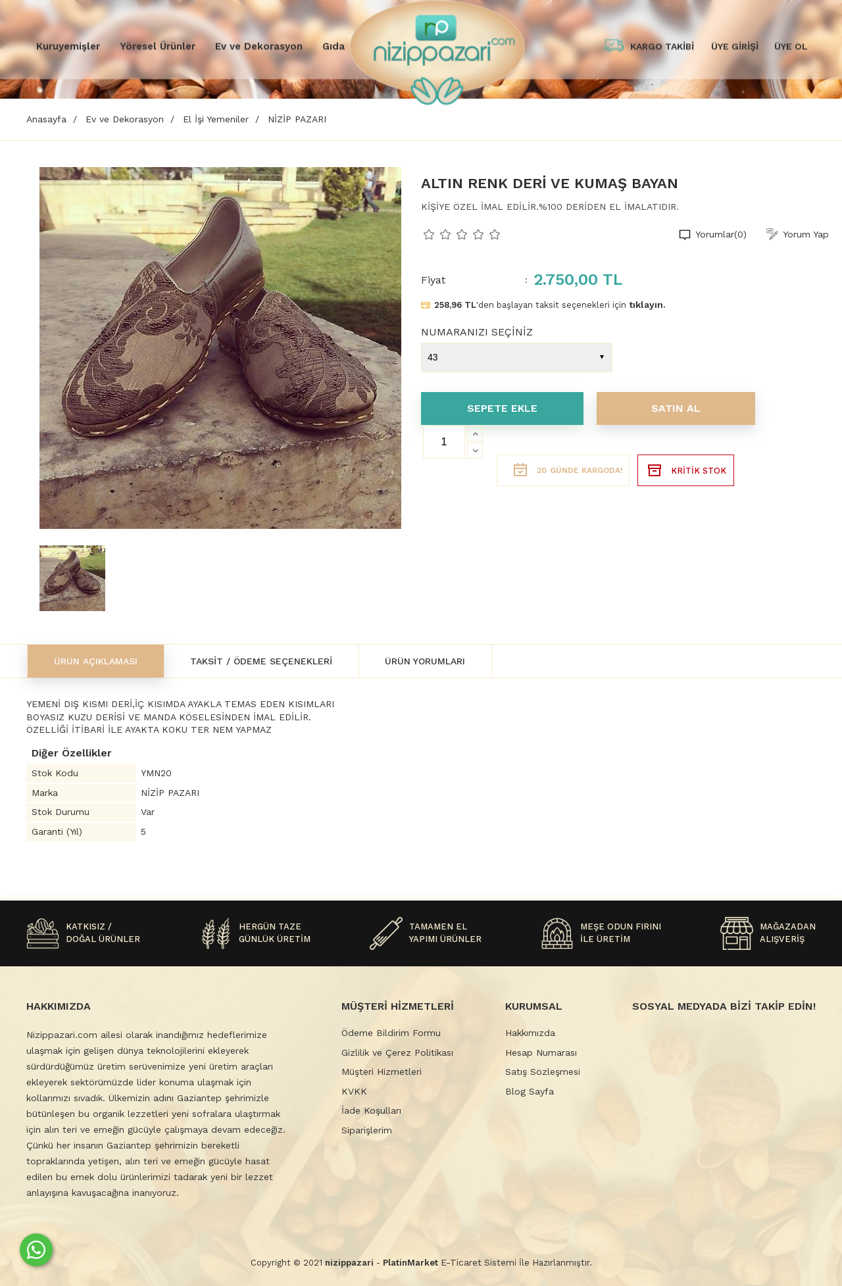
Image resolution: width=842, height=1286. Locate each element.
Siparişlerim (366, 1130)
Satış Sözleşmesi (542, 1071)
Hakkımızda (530, 1032)
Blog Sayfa (529, 1091)
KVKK (354, 1091)
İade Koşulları (371, 1110)
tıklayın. (647, 304)
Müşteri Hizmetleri (381, 1071)
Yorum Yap (806, 234)
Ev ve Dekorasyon (259, 46)
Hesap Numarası (541, 1052)
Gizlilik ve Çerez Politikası (397, 1052)
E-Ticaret (461, 1262)
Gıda (333, 46)
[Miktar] (444, 442)
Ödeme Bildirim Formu (391, 1032)
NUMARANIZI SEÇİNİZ (477, 332)
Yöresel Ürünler (157, 46)
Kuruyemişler (68, 46)
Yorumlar (721, 234)
